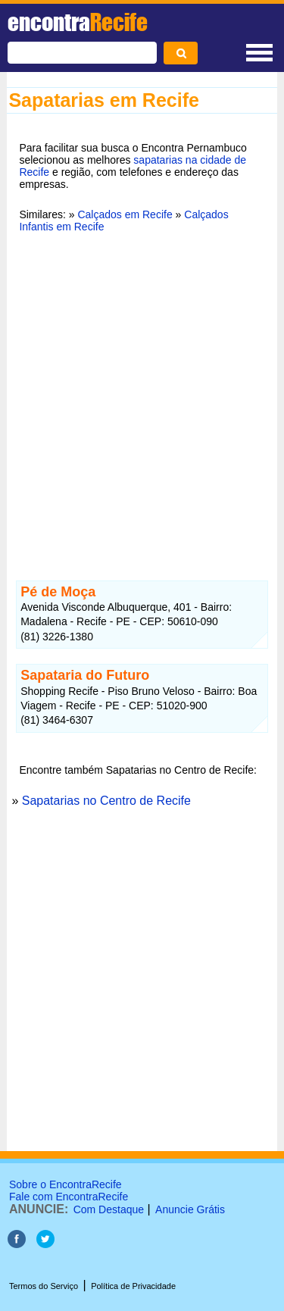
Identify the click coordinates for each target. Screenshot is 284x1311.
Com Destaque (108, 1209)
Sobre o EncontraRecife (65, 1184)
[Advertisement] (142, 397)
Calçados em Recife (124, 214)
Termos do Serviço (43, 1286)
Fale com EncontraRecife (68, 1197)
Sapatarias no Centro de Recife (106, 800)
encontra (78, 22)
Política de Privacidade (133, 1286)
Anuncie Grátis (190, 1209)
